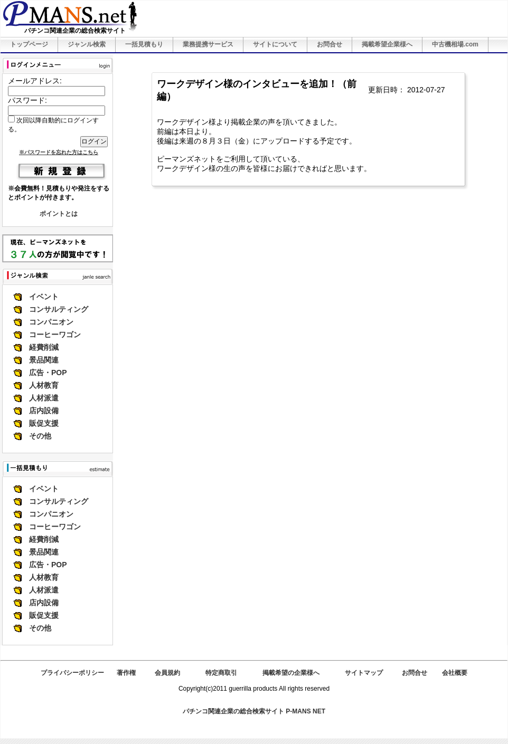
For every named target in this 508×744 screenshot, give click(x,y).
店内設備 (44, 410)
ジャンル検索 (87, 44)
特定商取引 (221, 672)
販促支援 (44, 423)
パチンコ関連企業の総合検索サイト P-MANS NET (254, 711)
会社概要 (454, 672)
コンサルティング (58, 309)
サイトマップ (364, 672)
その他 (40, 436)
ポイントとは (59, 213)
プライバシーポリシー (72, 672)
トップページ (29, 44)
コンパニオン (51, 322)
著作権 (126, 672)
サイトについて (275, 44)
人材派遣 (44, 398)
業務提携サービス (208, 44)
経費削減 (44, 347)
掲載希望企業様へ (387, 44)
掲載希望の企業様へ (290, 672)
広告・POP (48, 372)
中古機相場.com (455, 44)
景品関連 (44, 360)
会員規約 (167, 672)
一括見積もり (144, 44)
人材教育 (44, 385)
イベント (44, 296)
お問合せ (329, 44)
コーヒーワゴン (55, 334)
